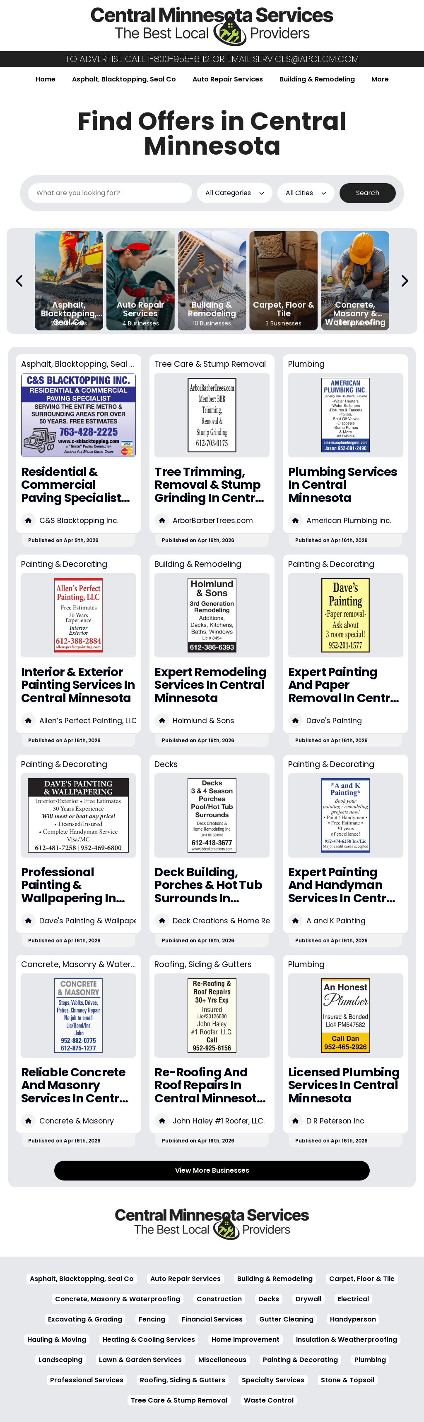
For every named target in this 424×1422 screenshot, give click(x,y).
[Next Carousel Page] (404, 281)
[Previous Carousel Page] (20, 281)
